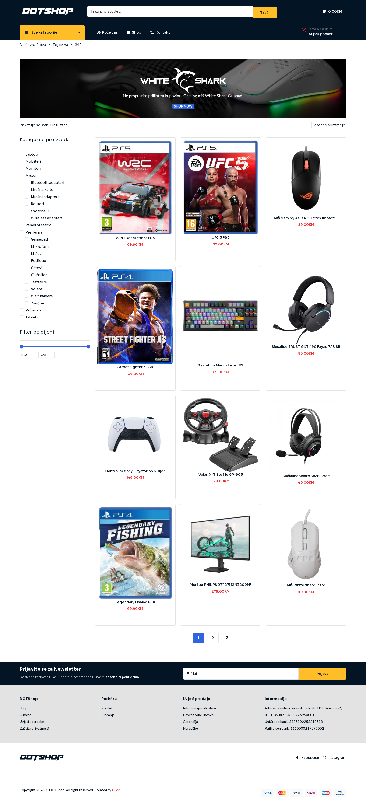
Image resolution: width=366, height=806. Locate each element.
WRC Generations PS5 (135, 235)
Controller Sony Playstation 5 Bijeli (135, 468)
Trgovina (60, 42)
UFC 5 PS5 (220, 235)
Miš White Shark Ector (306, 582)
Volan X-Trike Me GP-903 (220, 472)
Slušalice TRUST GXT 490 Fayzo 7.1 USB (306, 344)
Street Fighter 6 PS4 (135, 364)
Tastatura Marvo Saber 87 (220, 363)
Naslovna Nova (33, 42)
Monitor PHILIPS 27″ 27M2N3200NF (221, 582)
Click (116, 787)
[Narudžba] (328, 123)
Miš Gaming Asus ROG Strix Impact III (306, 215)
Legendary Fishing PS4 (135, 599)
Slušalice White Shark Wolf (306, 473)
